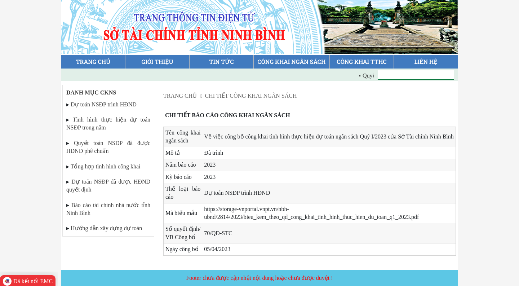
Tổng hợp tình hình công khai (106, 166)
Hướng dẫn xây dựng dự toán (106, 228)
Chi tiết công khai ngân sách (251, 96)
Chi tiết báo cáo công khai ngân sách (227, 115)
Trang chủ (180, 96)
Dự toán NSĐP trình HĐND (104, 104)
